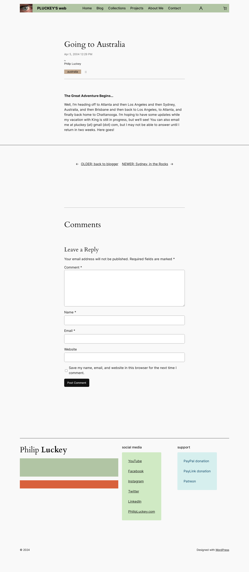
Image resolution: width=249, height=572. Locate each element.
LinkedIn (134, 501)
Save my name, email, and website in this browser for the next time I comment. (122, 370)
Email (69, 331)
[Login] (201, 8)
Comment (73, 267)
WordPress (222, 549)
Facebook (136, 471)
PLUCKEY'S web (51, 8)
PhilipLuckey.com (141, 512)
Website (70, 349)
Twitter (133, 491)
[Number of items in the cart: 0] (225, 8)
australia (72, 71)
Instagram (136, 481)
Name (70, 312)
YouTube (135, 461)
